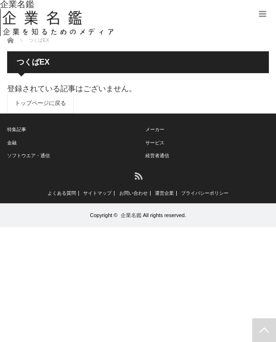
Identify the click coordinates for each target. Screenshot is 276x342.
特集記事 (16, 129)
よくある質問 (62, 193)
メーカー (154, 129)
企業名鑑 (131, 215)
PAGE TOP (264, 330)
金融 (12, 142)
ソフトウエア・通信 (28, 155)
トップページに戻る (40, 103)
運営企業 (164, 193)
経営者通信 (157, 155)
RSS (138, 175)
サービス (154, 142)
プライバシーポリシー (204, 193)
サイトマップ (97, 193)
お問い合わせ (133, 193)
